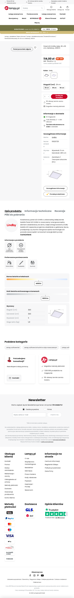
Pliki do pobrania (15, 214)
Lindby (54, 137)
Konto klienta (10, 498)
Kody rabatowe (30, 477)
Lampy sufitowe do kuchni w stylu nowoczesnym (40, 347)
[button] (35, 48)
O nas (27, 458)
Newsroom (29, 490)
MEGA (49, 29)
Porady (27, 487)
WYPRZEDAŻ (35, 18)
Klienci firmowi (21, 36)
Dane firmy (49, 471)
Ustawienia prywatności (14, 579)
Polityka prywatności (53, 468)
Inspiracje (28, 484)
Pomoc (7, 464)
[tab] (13, 211)
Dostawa (8, 488)
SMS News (28, 471)
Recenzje (60, 211)
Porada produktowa (57, 194)
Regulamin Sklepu (51, 464)
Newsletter (29, 467)
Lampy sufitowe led (12, 347)
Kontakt (8, 461)
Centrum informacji (52, 461)
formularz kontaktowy (59, 440)
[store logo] (12, 8)
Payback (28, 481)
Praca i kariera (30, 474)
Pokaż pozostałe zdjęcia (22, 49)
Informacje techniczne (38, 211)
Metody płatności (11, 485)
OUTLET (62, 18)
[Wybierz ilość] (46, 96)
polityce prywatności (47, 442)
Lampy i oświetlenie (10, 36)
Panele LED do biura (49, 36)
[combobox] (33, 8)
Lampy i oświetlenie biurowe (35, 36)
